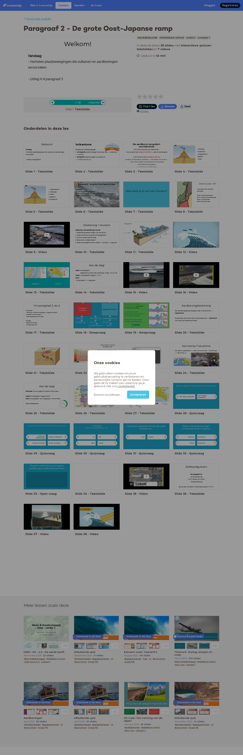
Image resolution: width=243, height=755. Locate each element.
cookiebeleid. (126, 386)
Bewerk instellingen (107, 394)
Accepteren (138, 394)
